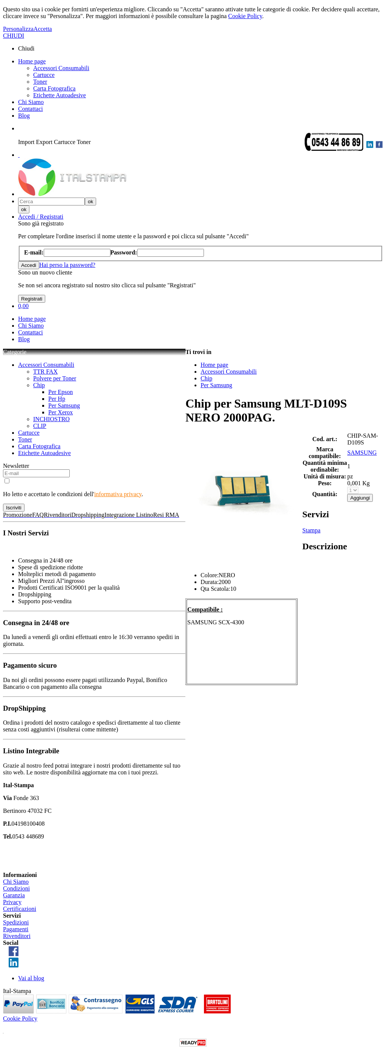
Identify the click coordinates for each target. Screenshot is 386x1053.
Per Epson (60, 392)
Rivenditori (17, 936)
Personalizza (18, 29)
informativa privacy (118, 494)
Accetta (43, 29)
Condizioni (16, 888)
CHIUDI (13, 35)
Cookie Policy (245, 16)
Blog (24, 115)
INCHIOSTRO (51, 419)
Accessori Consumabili (61, 68)
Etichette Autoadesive (59, 95)
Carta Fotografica (54, 88)
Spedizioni (16, 922)
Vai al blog (31, 978)
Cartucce (44, 75)
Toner (40, 81)
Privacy (12, 902)
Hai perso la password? (67, 265)
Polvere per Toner (54, 378)
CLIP (39, 426)
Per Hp (56, 398)
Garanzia (14, 895)
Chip (39, 385)
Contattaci (30, 109)
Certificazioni (19, 909)
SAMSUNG (362, 452)
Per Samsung (64, 405)
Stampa (311, 530)
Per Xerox (60, 412)
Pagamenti (16, 929)
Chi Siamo (31, 102)
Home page (32, 61)
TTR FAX (45, 371)
